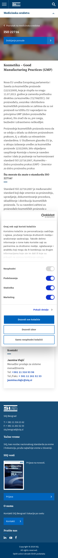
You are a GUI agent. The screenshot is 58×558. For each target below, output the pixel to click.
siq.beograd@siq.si (13, 429)
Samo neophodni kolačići (29, 339)
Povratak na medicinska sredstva (23, 25)
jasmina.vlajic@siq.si (19, 380)
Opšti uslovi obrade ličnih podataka (29, 553)
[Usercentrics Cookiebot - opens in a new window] (41, 216)
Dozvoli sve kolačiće (29, 319)
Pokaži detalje (41, 309)
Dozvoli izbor (29, 329)
